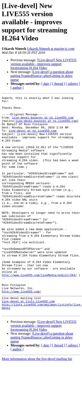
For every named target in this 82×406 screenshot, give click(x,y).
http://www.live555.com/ (21, 331)
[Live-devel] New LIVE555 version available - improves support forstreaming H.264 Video (43, 64)
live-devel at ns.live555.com (32, 138)
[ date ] (46, 84)
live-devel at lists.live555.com (28, 343)
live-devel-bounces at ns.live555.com (42, 122)
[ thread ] (58, 84)
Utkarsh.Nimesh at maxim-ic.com (51, 49)
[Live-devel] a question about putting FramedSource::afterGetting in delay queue (41, 76)
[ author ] (17, 87)
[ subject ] (73, 84)
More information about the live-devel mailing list (37, 402)
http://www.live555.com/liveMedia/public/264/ (39, 311)
